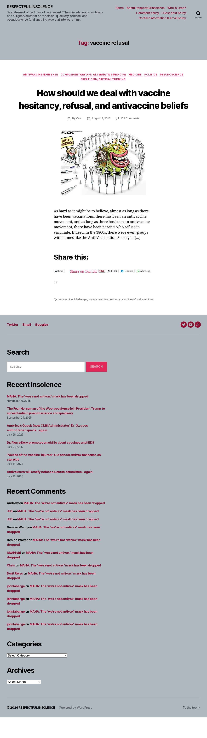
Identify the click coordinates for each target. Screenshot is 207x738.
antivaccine (66, 316)
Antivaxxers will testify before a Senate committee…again (50, 492)
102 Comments (130, 132)
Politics (152, 75)
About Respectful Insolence (145, 8)
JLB (9, 532)
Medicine (136, 75)
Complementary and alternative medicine (92, 75)
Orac (79, 132)
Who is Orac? (176, 8)
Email (27, 345)
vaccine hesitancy (110, 316)
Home (120, 8)
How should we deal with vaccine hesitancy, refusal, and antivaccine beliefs (103, 106)
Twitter (13, 345)
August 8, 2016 (101, 132)
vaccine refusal (132, 316)
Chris (11, 586)
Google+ (44, 345)
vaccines (64, 320)
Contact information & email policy (162, 18)
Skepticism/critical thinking (103, 80)
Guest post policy (174, 13)
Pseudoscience (174, 75)
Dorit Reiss (15, 594)
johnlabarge (16, 607)
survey (93, 316)
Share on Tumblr (95, 284)
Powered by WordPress (76, 728)
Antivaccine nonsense (38, 75)
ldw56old (14, 573)
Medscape (81, 316)
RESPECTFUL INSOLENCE (31, 7)
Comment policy (147, 13)
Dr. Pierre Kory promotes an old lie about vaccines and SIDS (50, 463)
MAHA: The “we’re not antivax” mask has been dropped (47, 417)
